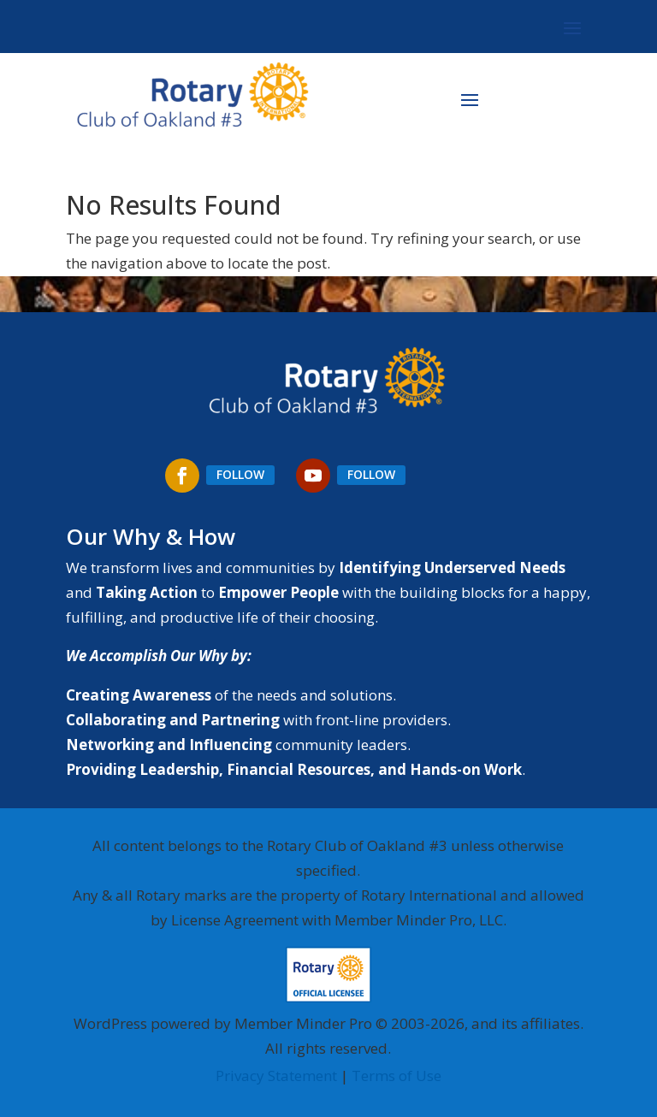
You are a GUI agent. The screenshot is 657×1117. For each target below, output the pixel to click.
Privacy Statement (276, 1075)
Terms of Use (396, 1075)
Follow (240, 474)
